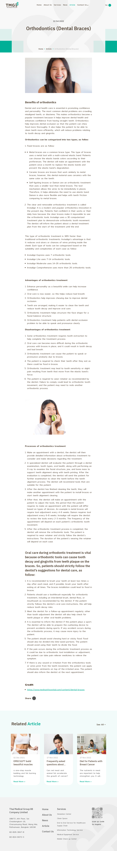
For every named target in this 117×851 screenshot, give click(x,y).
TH (106, 5)
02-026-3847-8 (16, 832)
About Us (48, 5)
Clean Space (62, 818)
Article (72, 5)
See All (101, 724)
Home (39, 5)
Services (57, 5)
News (65, 5)
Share (30, 698)
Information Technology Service (70, 830)
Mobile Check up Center (67, 839)
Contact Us (82, 5)
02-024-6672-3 (16, 837)
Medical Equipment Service (68, 834)
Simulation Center (64, 814)
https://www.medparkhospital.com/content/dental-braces (56, 689)
